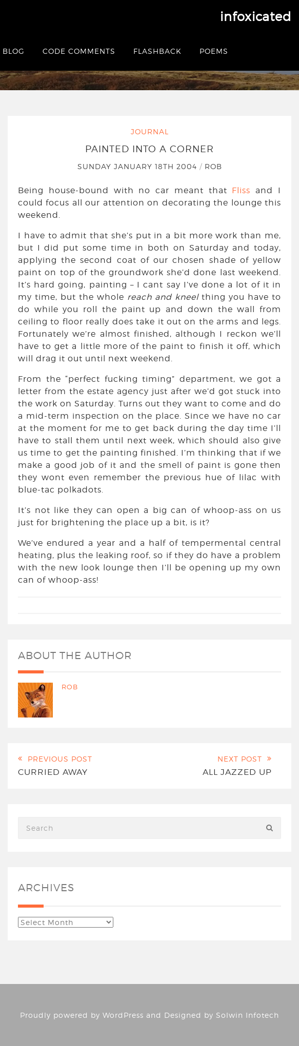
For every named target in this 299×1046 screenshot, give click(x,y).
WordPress (123, 1015)
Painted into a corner (149, 148)
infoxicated (255, 16)
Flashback (157, 51)
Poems (214, 51)
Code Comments (79, 51)
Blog (14, 51)
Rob (213, 166)
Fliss (241, 190)
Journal (150, 131)
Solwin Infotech (247, 1015)
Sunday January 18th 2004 (138, 166)
